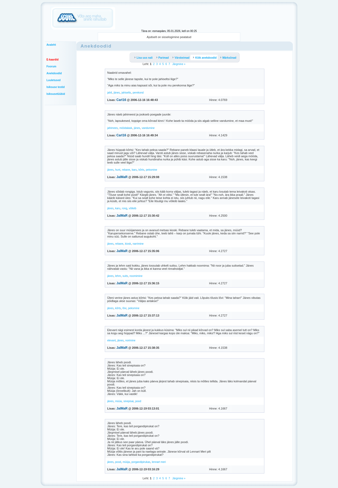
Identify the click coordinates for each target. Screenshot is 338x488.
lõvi (124, 308)
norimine (130, 340)
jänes (117, 92)
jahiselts (126, 92)
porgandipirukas (141, 462)
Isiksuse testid (55, 87)
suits (125, 276)
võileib (132, 208)
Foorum (51, 66)
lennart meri (159, 462)
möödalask (125, 128)
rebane (126, 169)
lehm (118, 276)
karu (134, 169)
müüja (126, 462)
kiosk (128, 243)
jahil (109, 92)
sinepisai (128, 401)
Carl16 (121, 100)
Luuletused (53, 80)
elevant (111, 340)
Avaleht (51, 44)
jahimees (112, 128)
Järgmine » (178, 64)
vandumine (148, 128)
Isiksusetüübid (55, 93)
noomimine (136, 276)
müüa (118, 401)
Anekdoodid (54, 73)
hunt (117, 169)
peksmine (151, 169)
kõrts (141, 169)
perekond (138, 92)
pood (138, 401)
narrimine (138, 243)
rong (124, 208)
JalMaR (122, 177)
